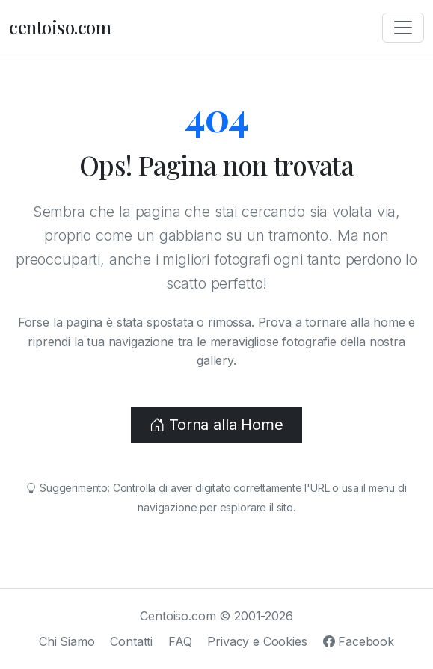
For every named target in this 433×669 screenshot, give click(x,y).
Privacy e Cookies (257, 641)
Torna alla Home (216, 425)
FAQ (180, 641)
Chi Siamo (67, 641)
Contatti (131, 641)
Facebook (358, 641)
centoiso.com (60, 27)
